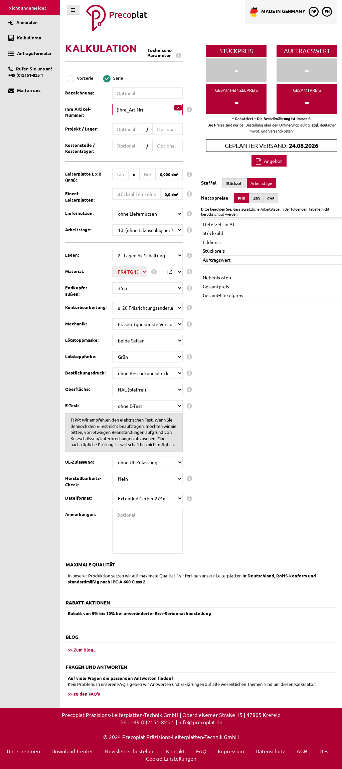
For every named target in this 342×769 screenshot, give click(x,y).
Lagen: (72, 255)
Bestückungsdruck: (85, 372)
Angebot (269, 161)
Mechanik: (76, 323)
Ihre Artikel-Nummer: (78, 112)
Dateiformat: (78, 498)
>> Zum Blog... (82, 650)
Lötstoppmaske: (82, 340)
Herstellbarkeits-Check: (83, 481)
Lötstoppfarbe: (80, 356)
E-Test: (72, 405)
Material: (74, 271)
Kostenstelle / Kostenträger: (80, 148)
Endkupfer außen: (76, 291)
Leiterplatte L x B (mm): (83, 177)
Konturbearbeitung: (86, 307)
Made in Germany (277, 12)
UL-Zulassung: (79, 462)
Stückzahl (234, 183)
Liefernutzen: (79, 213)
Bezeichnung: (79, 92)
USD (256, 198)
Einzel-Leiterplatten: (80, 197)
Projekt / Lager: (81, 129)
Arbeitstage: (78, 229)
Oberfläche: (77, 389)
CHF (270, 198)
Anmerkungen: (80, 514)
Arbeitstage (261, 183)
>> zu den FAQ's (84, 694)
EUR (241, 198)
